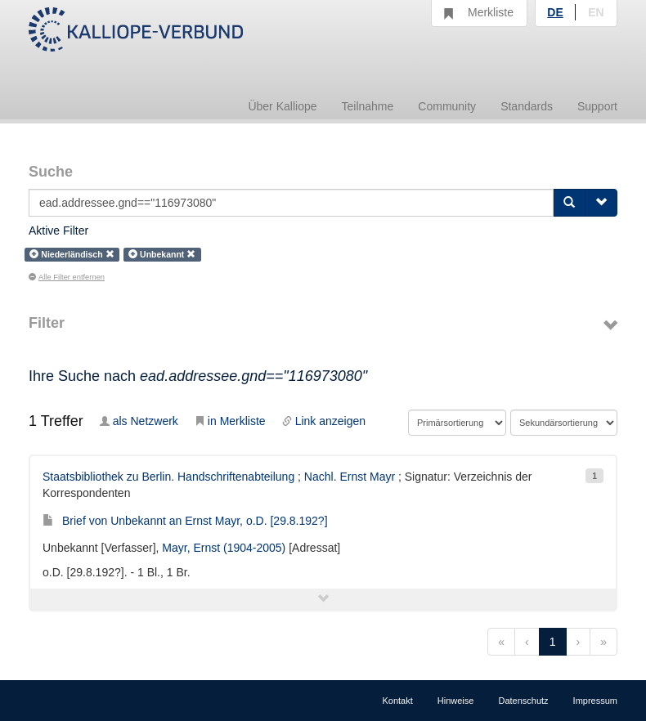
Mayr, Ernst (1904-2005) (223, 547)
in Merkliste (230, 421)
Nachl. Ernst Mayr (349, 476)
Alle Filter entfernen (67, 277)
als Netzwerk (139, 421)
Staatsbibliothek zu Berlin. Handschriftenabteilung (168, 476)
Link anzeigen (324, 421)
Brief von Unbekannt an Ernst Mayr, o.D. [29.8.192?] (185, 520)
